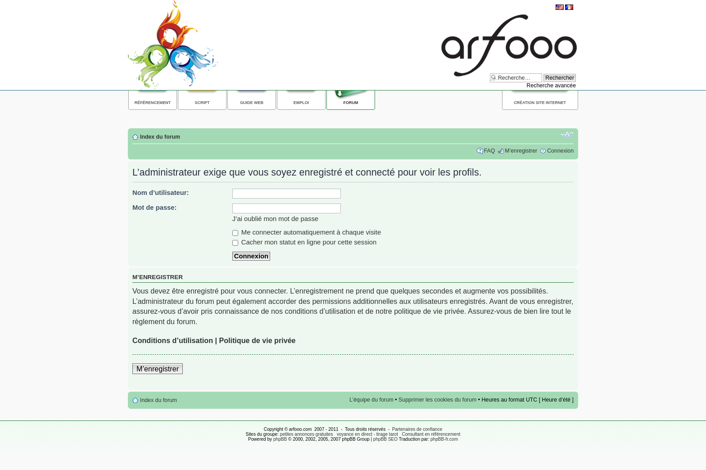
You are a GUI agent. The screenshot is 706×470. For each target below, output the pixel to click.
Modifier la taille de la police (567, 135)
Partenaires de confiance (417, 429)
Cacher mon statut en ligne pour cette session (304, 242)
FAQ (489, 151)
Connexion (560, 151)
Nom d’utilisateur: (160, 192)
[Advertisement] (292, 117)
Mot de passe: (154, 207)
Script (202, 102)
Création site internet (540, 102)
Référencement (153, 102)
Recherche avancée (551, 85)
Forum (351, 102)
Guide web (251, 102)
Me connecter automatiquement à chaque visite (306, 232)
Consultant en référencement (431, 434)
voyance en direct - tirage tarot (367, 434)
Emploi (301, 102)
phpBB (280, 439)
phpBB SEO (385, 439)
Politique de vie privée (257, 340)
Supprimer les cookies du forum (437, 400)
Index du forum (160, 137)
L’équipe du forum (371, 400)
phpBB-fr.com (444, 439)
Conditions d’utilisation (172, 340)
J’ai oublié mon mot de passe (275, 218)
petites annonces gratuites (306, 434)
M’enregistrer (521, 151)
